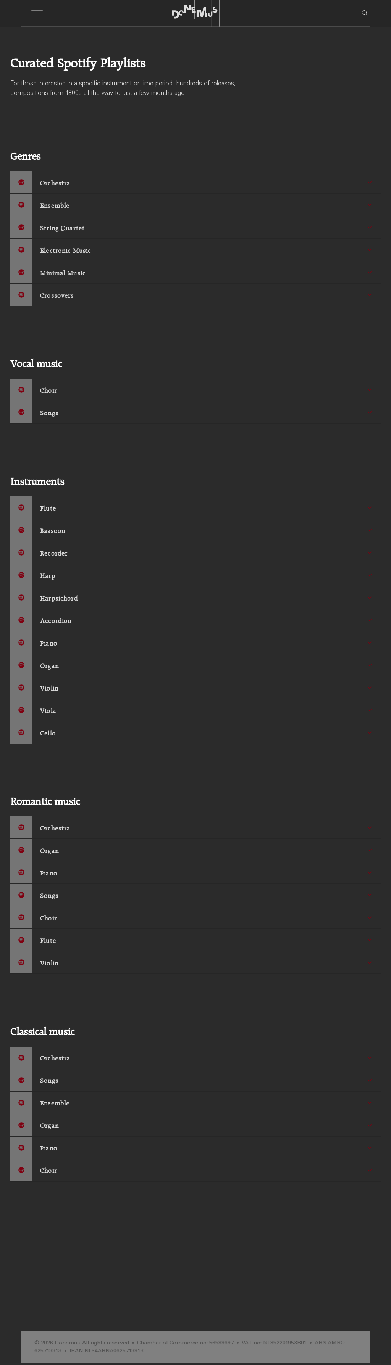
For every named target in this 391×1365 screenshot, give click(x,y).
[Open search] (365, 13)
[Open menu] (37, 13)
